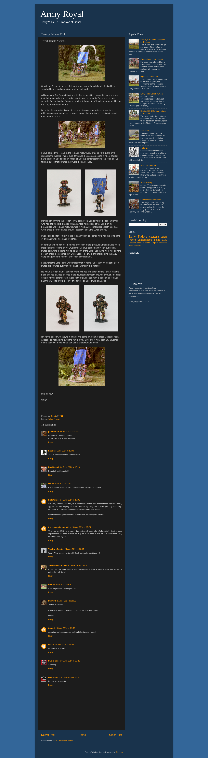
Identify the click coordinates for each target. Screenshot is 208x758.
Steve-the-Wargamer (57, 565)
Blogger (119, 752)
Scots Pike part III (148, 165)
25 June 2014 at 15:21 (64, 644)
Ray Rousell (53, 467)
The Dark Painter (56, 549)
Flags (157, 239)
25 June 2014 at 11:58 (65, 628)
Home (82, 734)
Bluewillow (53, 677)
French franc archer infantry (152, 59)
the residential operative (59, 527)
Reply (50, 442)
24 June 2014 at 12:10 (70, 467)
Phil (50, 584)
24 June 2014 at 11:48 (69, 432)
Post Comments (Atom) (63, 741)
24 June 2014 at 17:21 (81, 527)
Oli (49, 483)
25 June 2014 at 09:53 (66, 601)
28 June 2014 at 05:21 (70, 661)
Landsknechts (145, 239)
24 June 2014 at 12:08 (64, 451)
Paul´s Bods (54, 661)
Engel (51, 451)
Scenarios (163, 243)
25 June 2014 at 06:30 (62, 584)
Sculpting (154, 236)
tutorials (140, 243)
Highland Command (149, 76)
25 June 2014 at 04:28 (77, 565)
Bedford (52, 601)
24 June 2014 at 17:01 (70, 500)
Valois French (54, 419)
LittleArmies (54, 500)
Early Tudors (138, 236)
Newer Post (48, 734)
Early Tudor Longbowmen (151, 94)
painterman (53, 432)
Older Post (115, 734)
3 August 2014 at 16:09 (69, 677)
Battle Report (151, 243)
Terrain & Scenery (135, 245)
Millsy (51, 644)
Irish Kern (144, 131)
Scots (164, 240)
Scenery (132, 243)
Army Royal (61, 14)
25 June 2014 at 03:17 (74, 549)
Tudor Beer (145, 148)
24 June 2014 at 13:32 (61, 483)
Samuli (51, 628)
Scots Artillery (146, 182)
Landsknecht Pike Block (150, 200)
